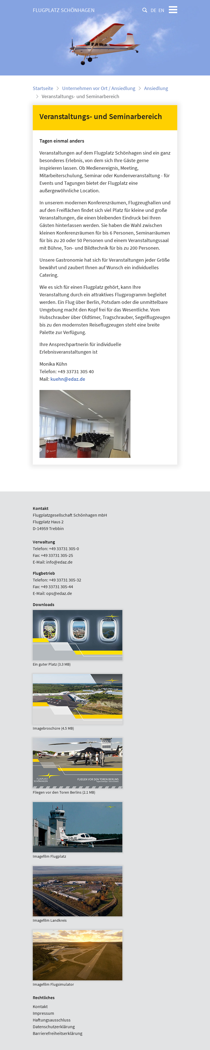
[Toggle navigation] (173, 10)
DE (153, 10)
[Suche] (145, 10)
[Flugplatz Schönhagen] (64, 10)
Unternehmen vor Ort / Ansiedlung (98, 88)
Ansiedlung (156, 88)
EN (161, 10)
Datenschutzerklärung (54, 1026)
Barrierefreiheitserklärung (57, 1033)
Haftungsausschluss (52, 1020)
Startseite (43, 88)
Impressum (43, 1013)
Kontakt (40, 1006)
